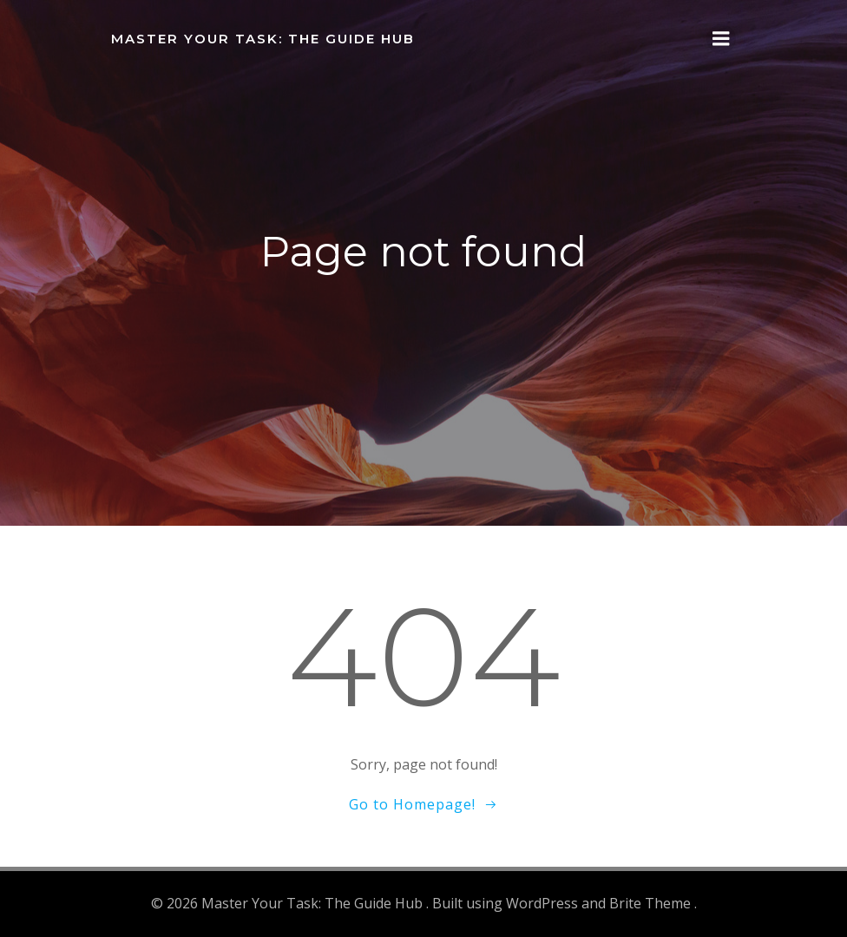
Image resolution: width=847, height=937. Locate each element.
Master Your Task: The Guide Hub (263, 38)
